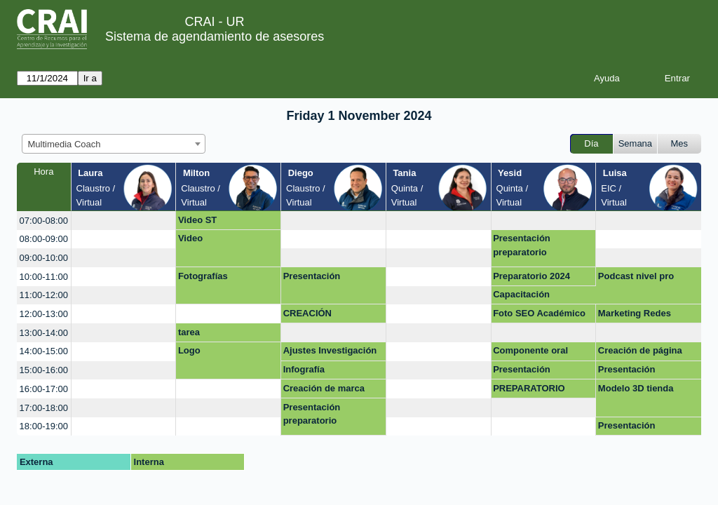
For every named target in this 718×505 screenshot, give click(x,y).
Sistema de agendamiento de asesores (214, 36)
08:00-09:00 (44, 239)
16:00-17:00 (44, 389)
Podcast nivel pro (636, 276)
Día (591, 143)
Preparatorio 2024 (531, 276)
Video (190, 238)
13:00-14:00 (44, 333)
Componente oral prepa (530, 353)
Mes (680, 143)
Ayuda (607, 78)
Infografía (304, 369)
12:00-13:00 (44, 314)
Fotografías (203, 276)
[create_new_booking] (124, 220)
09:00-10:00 (44, 257)
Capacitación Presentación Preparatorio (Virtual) (538, 296)
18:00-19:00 (44, 426)
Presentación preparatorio (521, 245)
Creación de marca (324, 388)
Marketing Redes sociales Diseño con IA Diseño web (648, 315)
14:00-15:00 (44, 351)
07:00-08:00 (44, 220)
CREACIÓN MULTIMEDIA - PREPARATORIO (319, 315)
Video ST (197, 220)
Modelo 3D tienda (636, 388)
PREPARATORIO (529, 388)
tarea (189, 332)
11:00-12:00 (44, 295)
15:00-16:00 (44, 370)
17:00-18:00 (44, 408)
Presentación (312, 276)
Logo (189, 350)
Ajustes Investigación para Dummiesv (330, 353)
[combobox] (113, 144)
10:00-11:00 (44, 276)
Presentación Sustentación (627, 428)
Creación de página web (640, 353)
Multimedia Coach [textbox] (64, 144)
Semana (635, 143)
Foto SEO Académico (539, 313)
